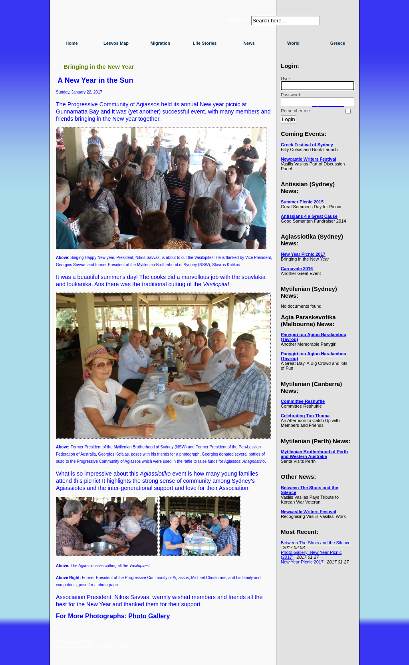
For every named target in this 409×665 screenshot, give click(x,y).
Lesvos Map (116, 43)
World (293, 43)
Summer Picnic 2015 (302, 201)
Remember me (295, 110)
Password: (316, 99)
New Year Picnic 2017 (303, 254)
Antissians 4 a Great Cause (309, 216)
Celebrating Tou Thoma (305, 415)
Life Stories (205, 43)
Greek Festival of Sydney (307, 144)
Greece (337, 43)
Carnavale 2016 (297, 268)
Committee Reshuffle (303, 401)
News (249, 43)
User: (316, 83)
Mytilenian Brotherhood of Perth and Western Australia (314, 454)
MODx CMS (117, 646)
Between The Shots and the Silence (316, 542)
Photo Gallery (149, 616)
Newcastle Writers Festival (308, 159)
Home (72, 43)
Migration (161, 43)
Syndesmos (101, 23)
